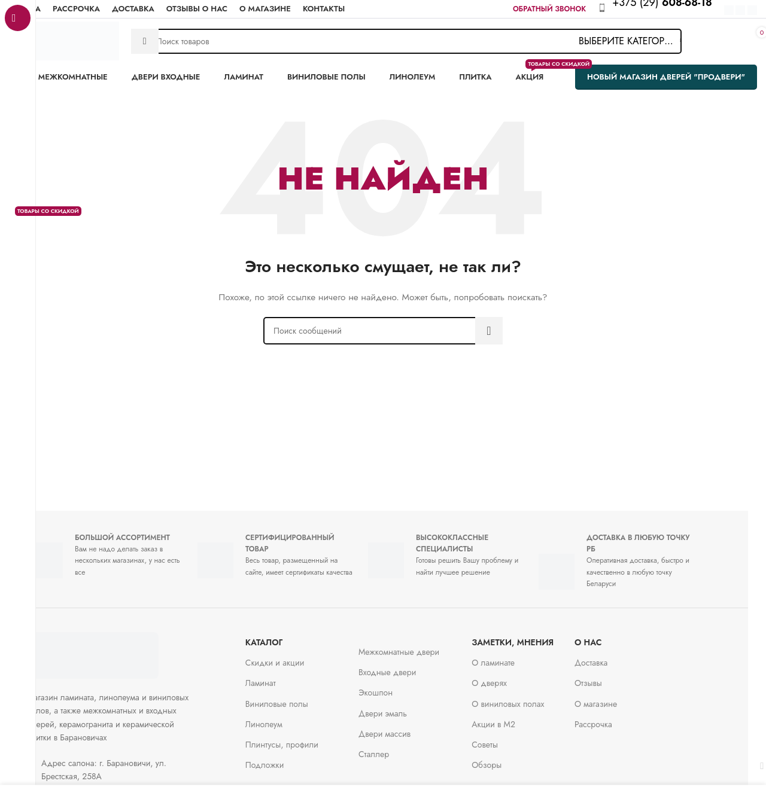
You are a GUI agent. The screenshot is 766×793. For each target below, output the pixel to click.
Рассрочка (611, 718)
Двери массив (402, 728)
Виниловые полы (294, 698)
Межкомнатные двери (416, 646)
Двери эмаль (400, 707)
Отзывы (606, 677)
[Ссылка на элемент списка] (131, 764)
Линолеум (281, 718)
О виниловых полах (526, 698)
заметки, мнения (531, 636)
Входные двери (405, 666)
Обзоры (504, 759)
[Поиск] (406, 41)
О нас (606, 636)
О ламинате (511, 657)
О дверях (507, 677)
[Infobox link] (668, 9)
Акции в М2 (511, 718)
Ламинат (278, 677)
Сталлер (391, 748)
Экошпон (393, 687)
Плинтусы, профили (299, 739)
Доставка (608, 657)
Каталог (282, 636)
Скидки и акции (293, 657)
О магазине (613, 698)
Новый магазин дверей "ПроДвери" (666, 77)
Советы (503, 739)
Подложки (282, 759)
